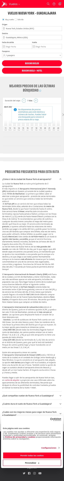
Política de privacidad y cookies (20, 437)
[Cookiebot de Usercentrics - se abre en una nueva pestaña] (50, 419)
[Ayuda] (54, 3)
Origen (4, 24)
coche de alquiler (12, 380)
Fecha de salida (8, 42)
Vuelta (34, 42)
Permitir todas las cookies (32, 455)
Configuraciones (48, 448)
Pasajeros (6, 51)
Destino (5, 33)
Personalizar (32, 463)
